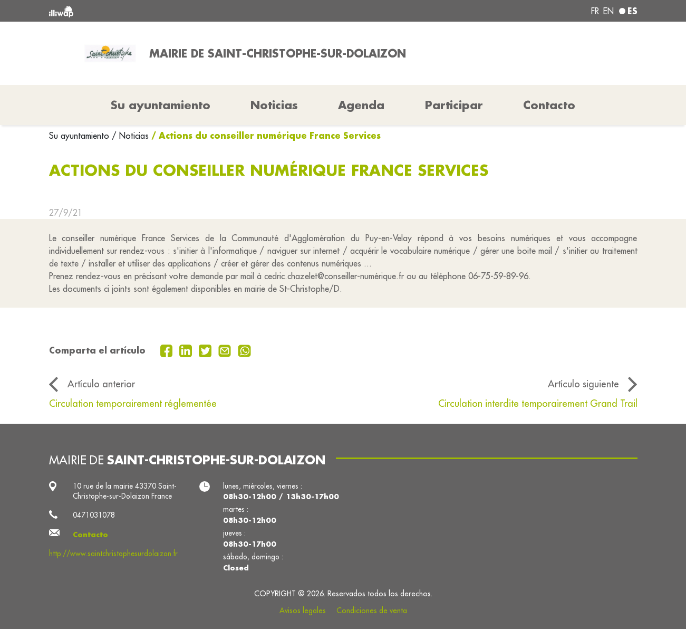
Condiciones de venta (371, 610)
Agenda (361, 105)
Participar (454, 105)
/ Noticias (130, 135)
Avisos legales (302, 610)
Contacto (549, 105)
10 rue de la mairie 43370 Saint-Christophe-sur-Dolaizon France (125, 491)
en (608, 11)
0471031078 (94, 515)
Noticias (274, 105)
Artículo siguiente (583, 384)
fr (595, 11)
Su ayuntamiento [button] (160, 105)
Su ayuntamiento (80, 135)
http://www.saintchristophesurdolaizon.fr (113, 553)
